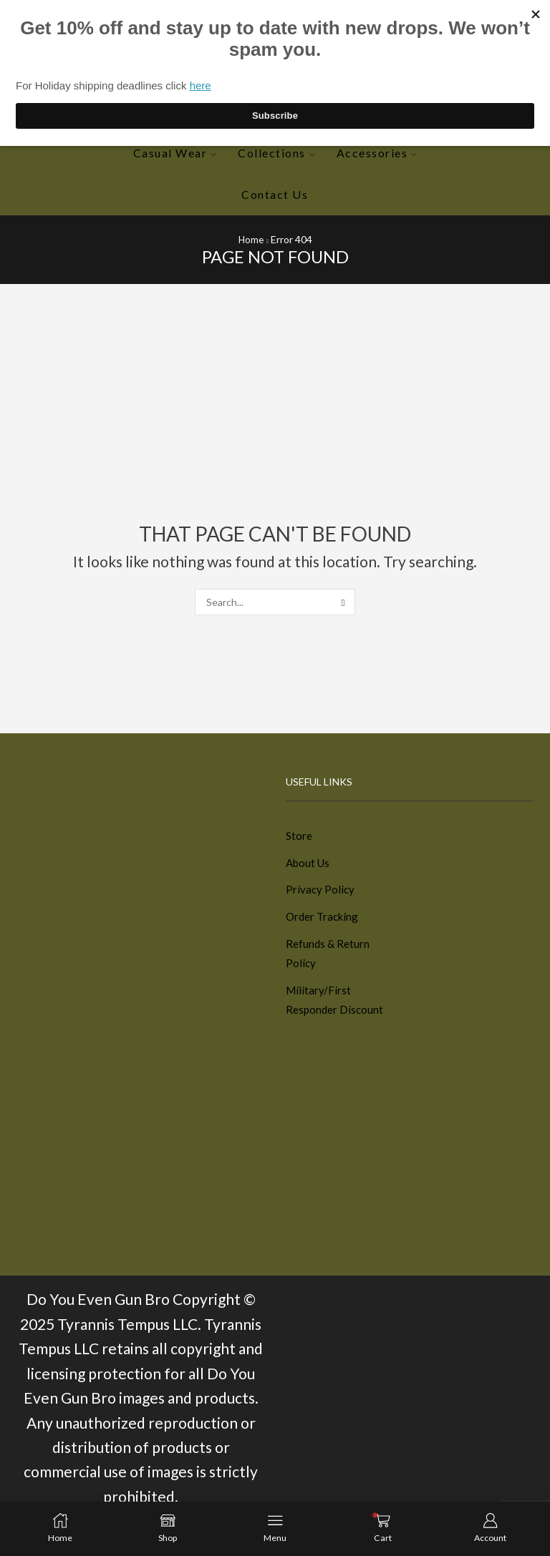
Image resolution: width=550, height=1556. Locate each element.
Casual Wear (174, 153)
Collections (276, 153)
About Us (309, 864)
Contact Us (274, 194)
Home (251, 239)
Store (299, 836)
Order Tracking (324, 921)
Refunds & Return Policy (328, 960)
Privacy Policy (321, 892)
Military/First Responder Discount (335, 1009)
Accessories (377, 153)
